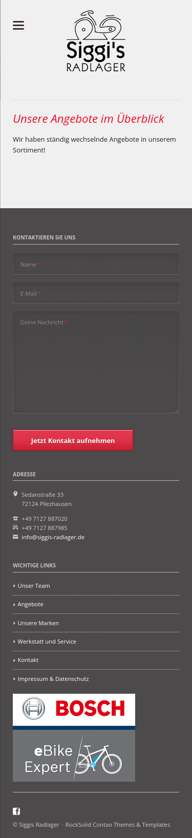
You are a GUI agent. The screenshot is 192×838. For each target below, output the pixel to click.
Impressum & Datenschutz (53, 678)
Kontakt (28, 660)
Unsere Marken (38, 623)
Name (30, 264)
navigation (18, 25)
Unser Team (34, 585)
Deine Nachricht (44, 322)
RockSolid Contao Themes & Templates (118, 824)
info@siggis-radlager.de (53, 537)
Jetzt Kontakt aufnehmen (73, 440)
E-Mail (30, 293)
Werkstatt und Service (47, 641)
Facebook (16, 811)
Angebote (31, 604)
